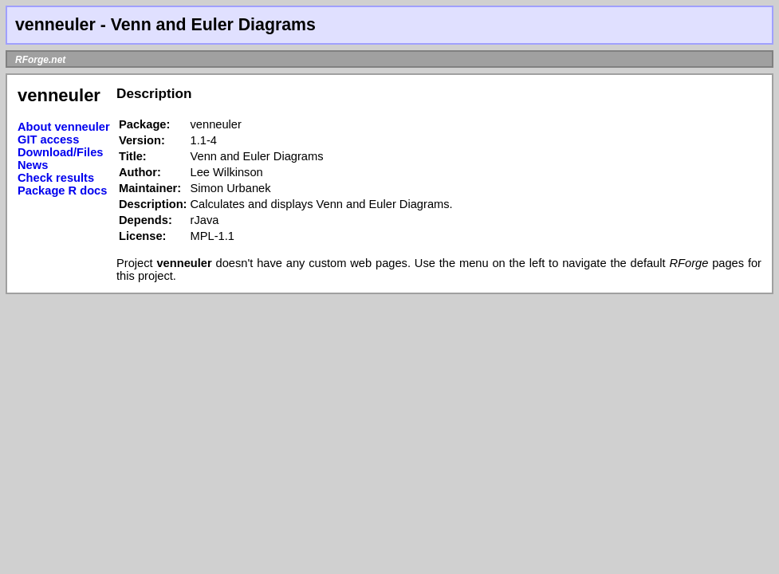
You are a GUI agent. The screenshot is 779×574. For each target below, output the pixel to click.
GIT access (48, 139)
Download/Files (61, 152)
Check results (56, 177)
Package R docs (62, 190)
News (33, 165)
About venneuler (64, 126)
